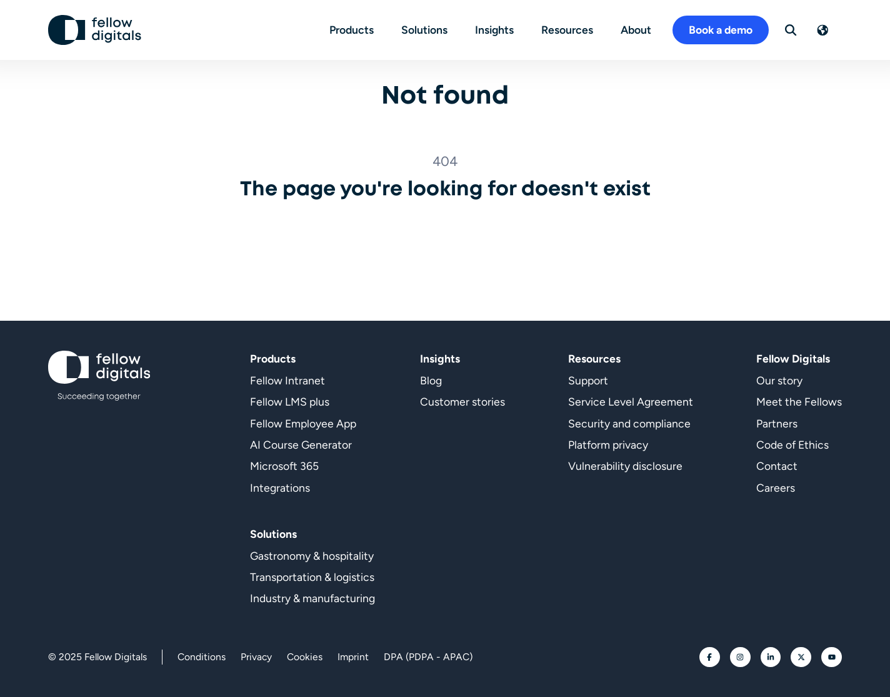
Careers (775, 487)
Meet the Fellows (799, 401)
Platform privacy (608, 444)
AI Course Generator (301, 444)
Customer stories (462, 401)
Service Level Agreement (630, 401)
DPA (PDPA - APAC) (428, 657)
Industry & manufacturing (312, 598)
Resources (567, 29)
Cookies (304, 657)
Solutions (424, 29)
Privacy (256, 657)
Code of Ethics (792, 444)
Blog (431, 380)
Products (351, 29)
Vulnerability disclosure (625, 465)
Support (588, 380)
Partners (777, 423)
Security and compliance (629, 423)
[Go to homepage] (95, 30)
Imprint (353, 657)
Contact (777, 465)
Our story (779, 380)
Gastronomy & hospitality (312, 555)
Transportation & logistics (312, 576)
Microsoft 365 (284, 465)
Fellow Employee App (303, 423)
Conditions (202, 657)
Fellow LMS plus (289, 401)
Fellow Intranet (287, 380)
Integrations (280, 487)
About (636, 29)
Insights (494, 29)
